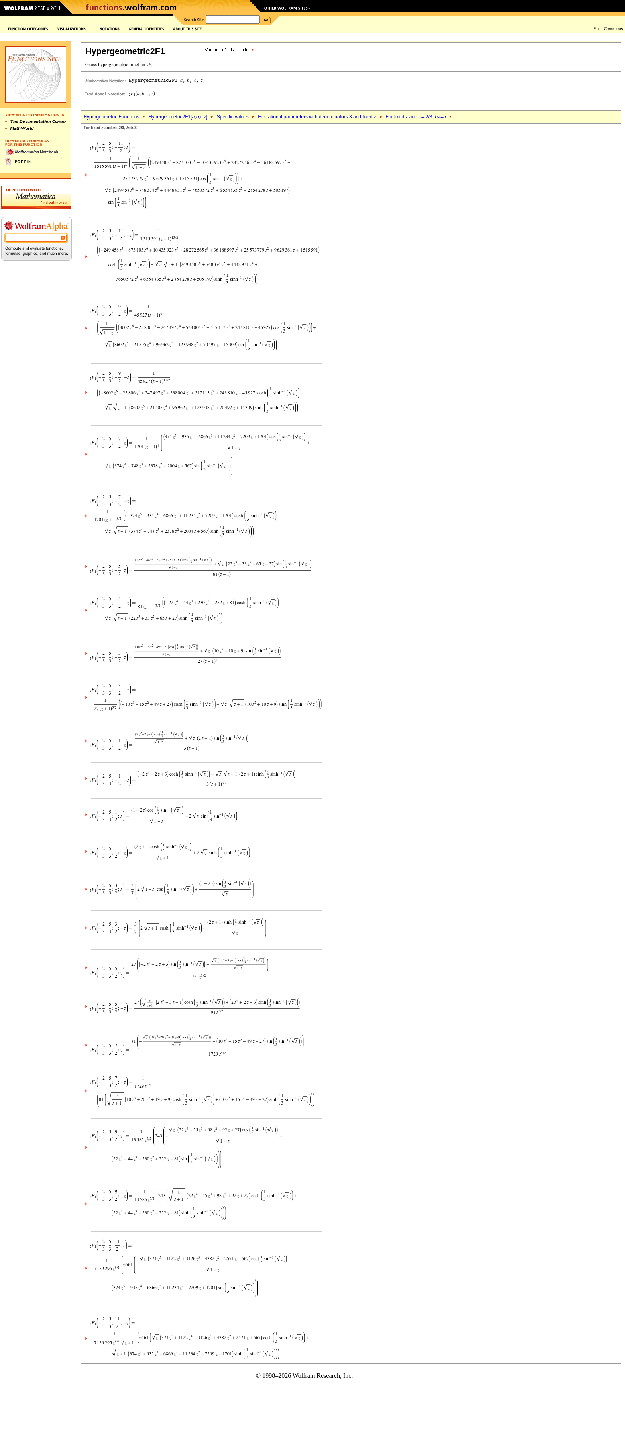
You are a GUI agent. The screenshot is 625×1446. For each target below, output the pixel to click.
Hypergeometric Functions (111, 117)
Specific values (233, 117)
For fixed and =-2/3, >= (415, 117)
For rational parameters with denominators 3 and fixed (317, 117)
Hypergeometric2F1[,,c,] (178, 117)
